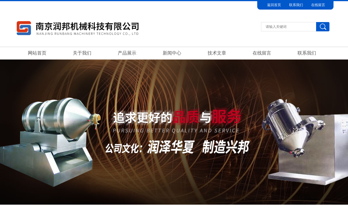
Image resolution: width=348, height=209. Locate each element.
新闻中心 (172, 53)
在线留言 (318, 5)
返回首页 (274, 5)
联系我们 (296, 5)
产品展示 (127, 53)
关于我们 (82, 53)
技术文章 (217, 53)
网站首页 (37, 53)
